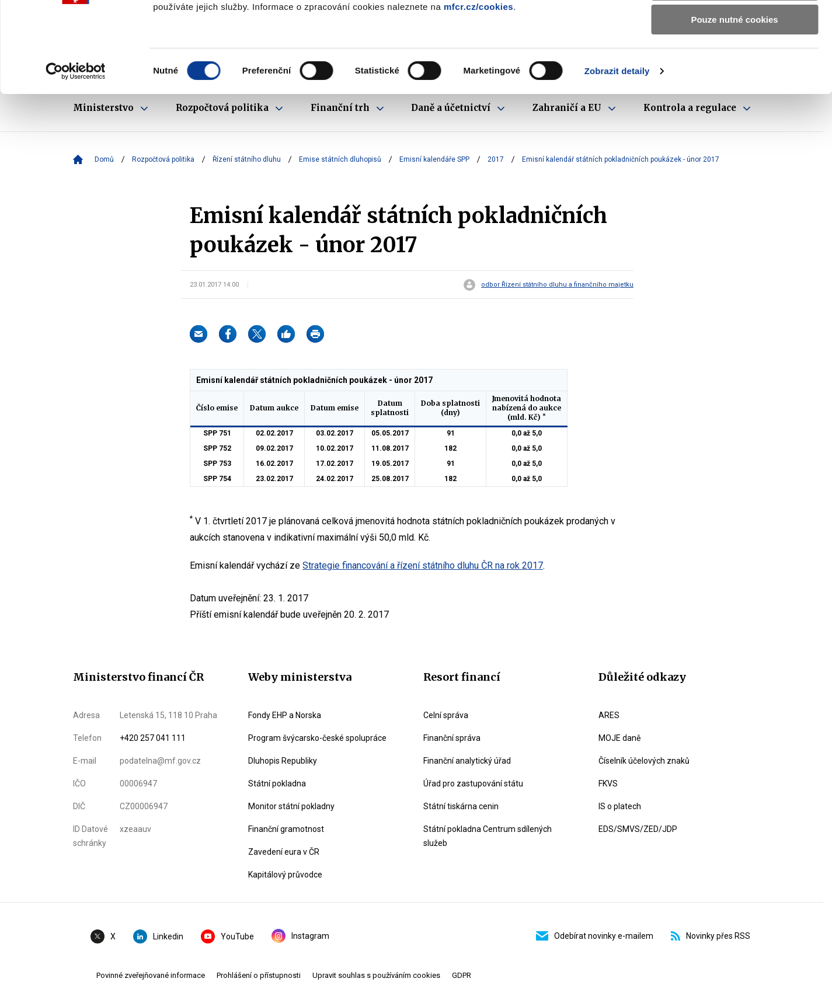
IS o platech (619, 806)
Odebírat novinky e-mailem (594, 936)
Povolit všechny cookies (734, 29)
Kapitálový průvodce (285, 874)
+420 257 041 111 (153, 738)
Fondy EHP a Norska (284, 715)
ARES (608, 715)
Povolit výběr (734, 63)
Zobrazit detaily (617, 149)
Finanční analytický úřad (467, 760)
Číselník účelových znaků (644, 760)
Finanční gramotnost (286, 829)
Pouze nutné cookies (734, 97)
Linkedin (158, 936)
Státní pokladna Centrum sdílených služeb (487, 836)
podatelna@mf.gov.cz (160, 760)
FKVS (608, 783)
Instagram (300, 936)
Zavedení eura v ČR (283, 851)
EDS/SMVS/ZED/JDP (637, 829)
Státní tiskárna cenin (461, 806)
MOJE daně (619, 738)
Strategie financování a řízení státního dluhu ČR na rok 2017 (422, 565)
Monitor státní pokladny (291, 806)
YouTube (227, 936)
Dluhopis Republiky (282, 760)
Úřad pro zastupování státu (473, 783)
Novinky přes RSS (710, 936)
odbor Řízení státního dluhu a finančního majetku (557, 284)
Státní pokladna (277, 783)
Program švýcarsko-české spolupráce (317, 738)
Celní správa (445, 715)
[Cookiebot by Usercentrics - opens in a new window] (76, 149)
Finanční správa (452, 738)
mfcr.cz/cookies (478, 84)
